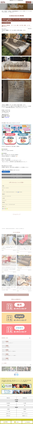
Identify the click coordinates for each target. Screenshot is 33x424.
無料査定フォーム (24, 415)
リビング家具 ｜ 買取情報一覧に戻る (16, 177)
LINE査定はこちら (6, 171)
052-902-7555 (7, 117)
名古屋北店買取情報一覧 (15, 11)
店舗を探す (5, 11)
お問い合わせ (8, 415)
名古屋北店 (9, 11)
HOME (2, 11)
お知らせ (25, 411)
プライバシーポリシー (25, 413)
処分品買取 (8, 403)
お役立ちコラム (8, 413)
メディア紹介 (8, 411)
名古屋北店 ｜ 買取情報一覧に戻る (16, 174)
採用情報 (25, 409)
